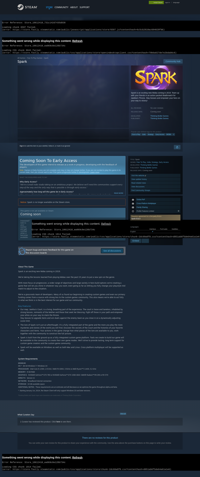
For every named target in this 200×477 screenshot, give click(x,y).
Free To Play (141, 206)
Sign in (22, 149)
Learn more (94, 175)
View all (123, 418)
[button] (155, 181)
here (58, 426)
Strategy (150, 138)
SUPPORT (85, 7)
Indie (144, 138)
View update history (139, 223)
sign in (167, 2)
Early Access (160, 138)
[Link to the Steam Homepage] (29, 9)
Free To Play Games (34, 61)
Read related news (138, 227)
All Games (21, 61)
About (74, 7)
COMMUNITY (61, 7)
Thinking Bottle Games (159, 119)
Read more (118, 196)
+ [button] (173, 138)
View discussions (138, 231)
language (176, 2)
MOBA (169, 138)
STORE (49, 7)
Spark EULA (136, 182)
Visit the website (138, 220)
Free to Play (136, 138)
